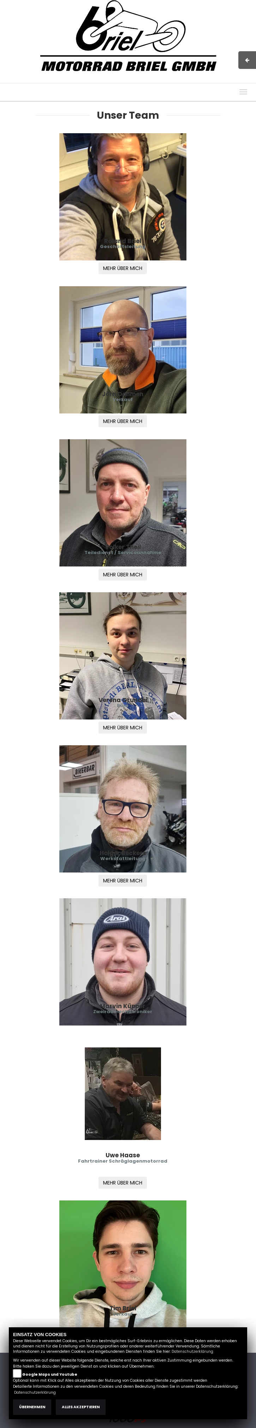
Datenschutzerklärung (192, 1351)
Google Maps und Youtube (49, 1374)
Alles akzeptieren (81, 1407)
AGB (172, 79)
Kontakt (192, 79)
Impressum (148, 79)
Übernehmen (32, 1407)
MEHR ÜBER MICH (122, 268)
